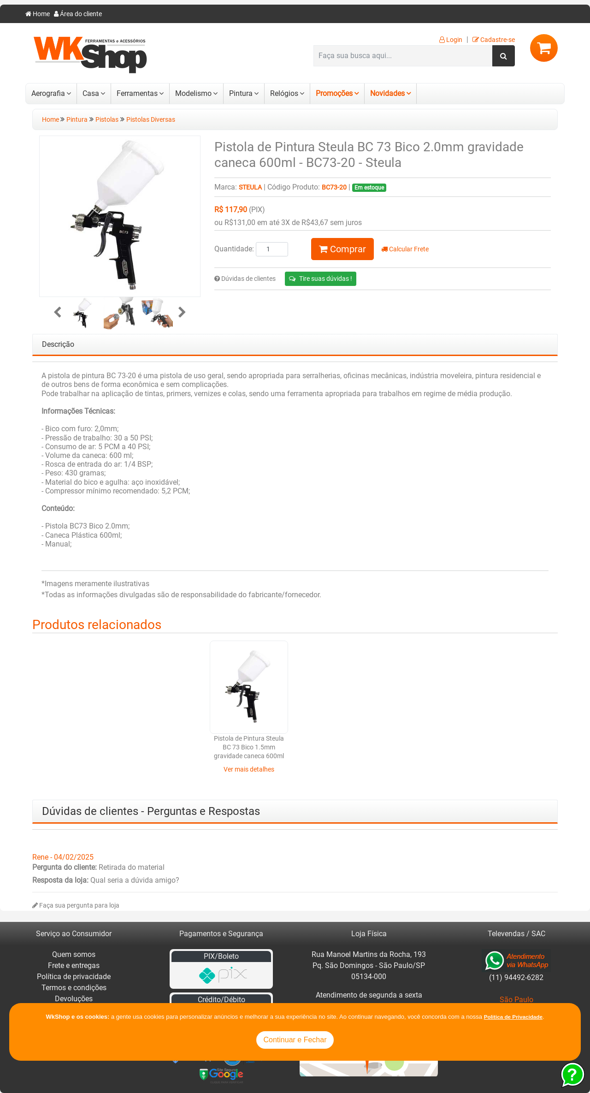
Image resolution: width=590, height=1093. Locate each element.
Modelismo (193, 93)
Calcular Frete (405, 249)
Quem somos (73, 954)
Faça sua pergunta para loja (75, 905)
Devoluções (74, 998)
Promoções (334, 93)
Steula (250, 187)
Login (450, 40)
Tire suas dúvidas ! (320, 278)
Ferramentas (137, 93)
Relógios (284, 93)
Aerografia (48, 93)
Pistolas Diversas (150, 120)
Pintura (241, 93)
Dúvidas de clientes (245, 279)
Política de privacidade (74, 976)
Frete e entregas (74, 965)
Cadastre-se (493, 40)
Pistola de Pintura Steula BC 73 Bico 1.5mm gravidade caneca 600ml (341, 747)
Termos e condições (73, 987)
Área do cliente (78, 14)
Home (37, 14)
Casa (91, 93)
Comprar (342, 249)
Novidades (387, 93)
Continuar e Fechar (295, 1040)
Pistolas (106, 120)
